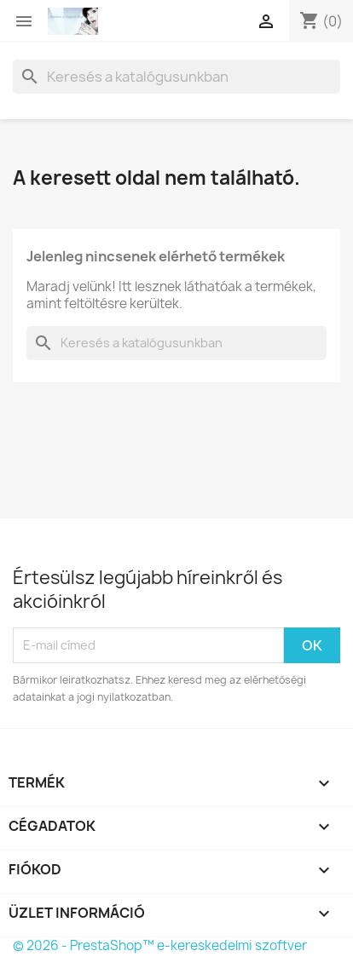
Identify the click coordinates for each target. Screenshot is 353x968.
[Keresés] (176, 77)
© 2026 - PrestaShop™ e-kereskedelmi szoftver (160, 945)
